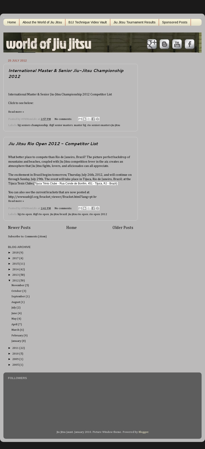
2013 (15, 274)
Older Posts (123, 228)
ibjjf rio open (41, 214)
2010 (15, 353)
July (14, 307)
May (14, 318)
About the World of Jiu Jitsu (42, 22)
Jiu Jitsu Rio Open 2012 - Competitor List (53, 143)
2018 (15, 252)
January (16, 341)
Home (12, 22)
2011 (15, 348)
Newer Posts (19, 228)
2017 (15, 258)
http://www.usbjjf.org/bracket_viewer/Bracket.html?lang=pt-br (52, 196)
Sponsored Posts (174, 22)
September (18, 296)
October (16, 291)
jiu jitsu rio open (78, 214)
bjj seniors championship (33, 125)
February (17, 335)
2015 (15, 263)
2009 (15, 359)
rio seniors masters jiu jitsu (103, 125)
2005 (15, 364)
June (14, 313)
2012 (15, 280)
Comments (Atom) (36, 236)
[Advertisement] (159, 125)
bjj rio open (25, 214)
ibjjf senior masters (61, 125)
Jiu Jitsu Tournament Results (134, 22)
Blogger (143, 432)
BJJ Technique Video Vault (88, 22)
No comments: (63, 119)
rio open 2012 (98, 214)
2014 (15, 269)
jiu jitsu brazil (58, 214)
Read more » (16, 111)
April (14, 324)
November (18, 285)
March (15, 329)
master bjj (80, 125)
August (16, 302)
